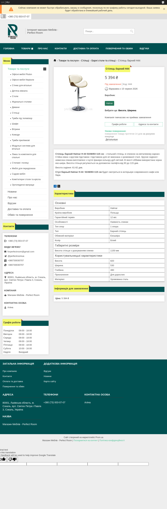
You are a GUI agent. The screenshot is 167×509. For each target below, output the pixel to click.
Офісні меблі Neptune (23, 79)
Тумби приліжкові (21, 140)
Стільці (85, 60)
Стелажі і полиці (20, 162)
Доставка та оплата (86, 48)
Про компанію (10, 371)
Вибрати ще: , (120, 110)
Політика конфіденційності (112, 440)
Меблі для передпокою (23, 168)
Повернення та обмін (119, 48)
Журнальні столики (22, 101)
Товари (25, 48)
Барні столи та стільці (104, 60)
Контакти (61, 48)
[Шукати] (132, 31)
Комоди (16, 134)
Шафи (15, 123)
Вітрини (16, 129)
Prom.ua (99, 437)
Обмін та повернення (20, 214)
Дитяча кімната (19, 91)
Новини (12, 191)
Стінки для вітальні (22, 85)
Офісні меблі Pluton (22, 74)
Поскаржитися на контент (85, 440)
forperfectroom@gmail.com (20, 251)
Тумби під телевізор (22, 118)
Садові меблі (18, 174)
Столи (15, 96)
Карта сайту (50, 381)
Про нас (43, 48)
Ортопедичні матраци (23, 184)
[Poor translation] (12, 459)
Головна (8, 48)
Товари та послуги (68, 60)
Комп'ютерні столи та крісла (26, 179)
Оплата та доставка (13, 381)
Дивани (16, 107)
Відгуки (144, 48)
